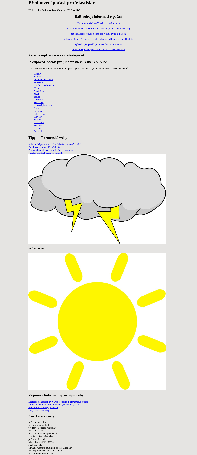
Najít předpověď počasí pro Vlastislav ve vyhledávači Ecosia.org (98, 28)
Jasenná (37, 119)
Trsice (37, 96)
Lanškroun (39, 122)
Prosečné (38, 82)
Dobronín (38, 131)
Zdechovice (39, 114)
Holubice (38, 88)
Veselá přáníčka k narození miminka (45, 152)
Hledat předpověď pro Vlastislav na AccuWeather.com (98, 49)
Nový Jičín (39, 91)
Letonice (38, 111)
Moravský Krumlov (43, 105)
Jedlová (37, 76)
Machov (38, 93)
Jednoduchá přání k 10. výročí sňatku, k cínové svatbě (54, 144)
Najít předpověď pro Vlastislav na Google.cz (98, 23)
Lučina (37, 108)
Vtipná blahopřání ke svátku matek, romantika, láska (53, 404)
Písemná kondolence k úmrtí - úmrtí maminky (50, 150)
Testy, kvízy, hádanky (38, 410)
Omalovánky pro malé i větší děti (44, 147)
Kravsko (38, 128)
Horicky (38, 116)
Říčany (37, 73)
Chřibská (38, 99)
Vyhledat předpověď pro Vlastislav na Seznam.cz (98, 44)
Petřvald (38, 125)
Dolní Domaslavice (43, 79)
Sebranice (38, 102)
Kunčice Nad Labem (44, 85)
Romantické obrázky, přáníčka (43, 407)
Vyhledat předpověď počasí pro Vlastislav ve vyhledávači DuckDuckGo (98, 39)
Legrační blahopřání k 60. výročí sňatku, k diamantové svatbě (58, 401)
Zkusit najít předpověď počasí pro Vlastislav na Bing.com (98, 33)
